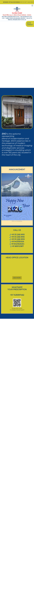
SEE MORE (17, 278)
